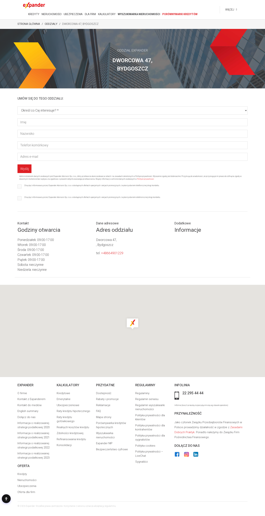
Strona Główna (28, 24)
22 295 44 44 (192, 393)
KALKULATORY (107, 14)
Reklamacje (103, 405)
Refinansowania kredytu (71, 439)
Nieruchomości (26, 480)
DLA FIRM (90, 14)
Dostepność (103, 393)
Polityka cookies (145, 445)
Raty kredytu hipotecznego (73, 411)
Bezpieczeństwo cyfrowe (112, 449)
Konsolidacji (64, 445)
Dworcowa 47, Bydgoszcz (80, 24)
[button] (132, 323)
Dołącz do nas (26, 417)
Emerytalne (63, 399)
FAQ (98, 411)
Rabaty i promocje (107, 399)
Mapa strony (103, 417)
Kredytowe (63, 393)
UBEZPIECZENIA (73, 14)
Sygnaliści (141, 461)
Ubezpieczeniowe (68, 405)
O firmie (22, 393)
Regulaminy (142, 393)
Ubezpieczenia (26, 486)
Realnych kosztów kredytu (73, 427)
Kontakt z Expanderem (31, 399)
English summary (27, 411)
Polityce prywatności (145, 179)
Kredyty (22, 474)
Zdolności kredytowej (70, 433)
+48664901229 (112, 253)
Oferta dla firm (26, 492)
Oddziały (51, 24)
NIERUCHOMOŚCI (51, 14)
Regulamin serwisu (146, 399)
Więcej (229, 9)
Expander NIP (104, 443)
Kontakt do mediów (29, 405)
